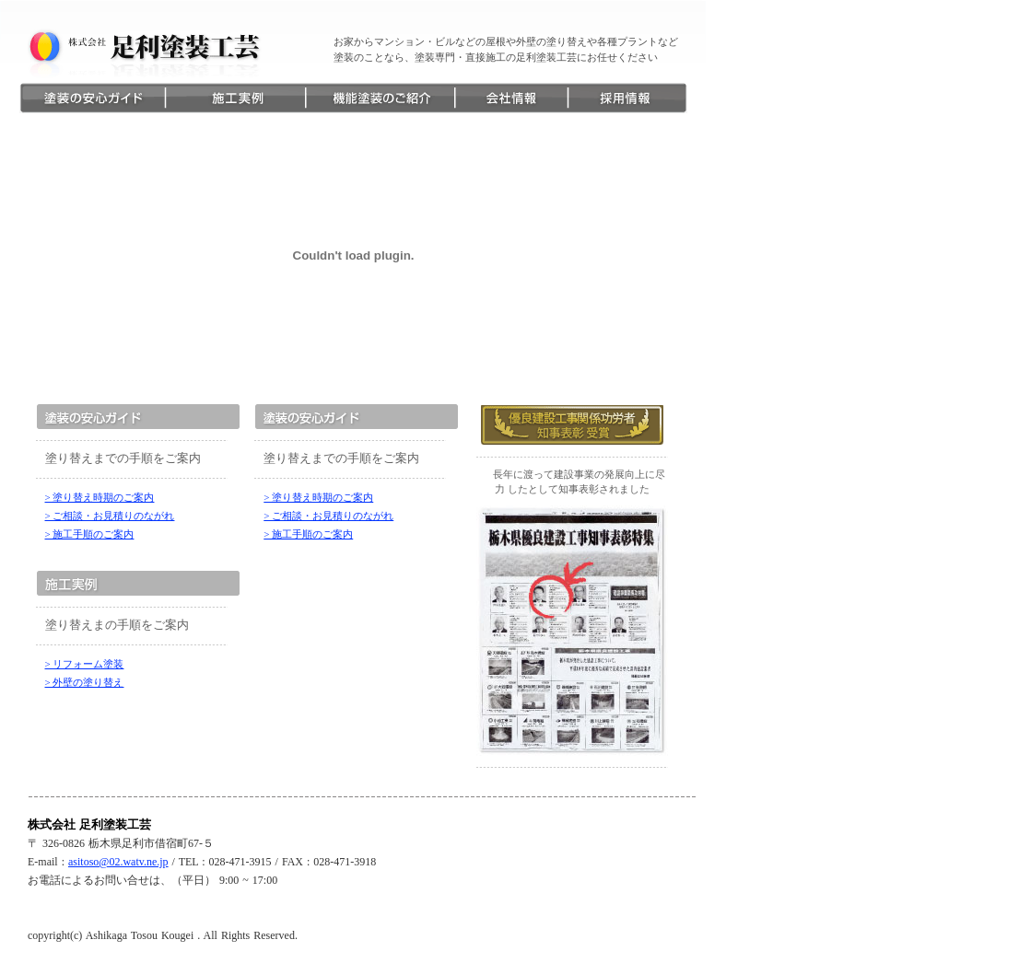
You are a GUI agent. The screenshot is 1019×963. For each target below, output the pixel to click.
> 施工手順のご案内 (90, 534)
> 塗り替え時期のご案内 (100, 497)
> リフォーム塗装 (84, 663)
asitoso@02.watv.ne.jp (118, 861)
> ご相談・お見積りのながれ (110, 515)
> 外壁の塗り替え (84, 682)
